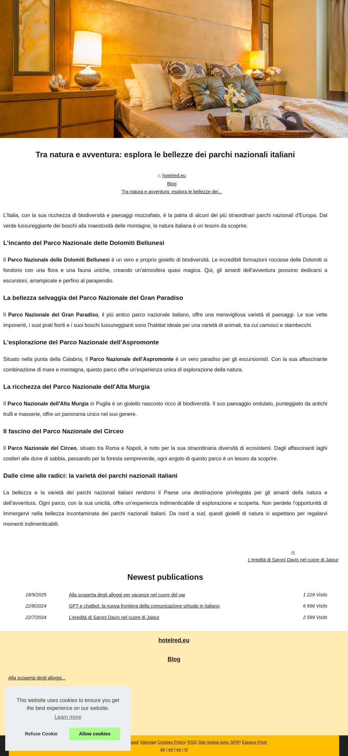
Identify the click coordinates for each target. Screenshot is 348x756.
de (162, 749)
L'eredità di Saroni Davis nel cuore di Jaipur (293, 559)
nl (186, 749)
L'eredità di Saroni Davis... (35, 707)
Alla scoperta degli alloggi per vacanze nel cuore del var (127, 595)
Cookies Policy (171, 742)
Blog (171, 183)
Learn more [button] (68, 717)
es (178, 749)
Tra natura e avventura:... (34, 721)
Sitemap (148, 742)
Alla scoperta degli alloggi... (36, 677)
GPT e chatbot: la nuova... (35, 692)
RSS (192, 742)
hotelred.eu (174, 175)
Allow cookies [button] (94, 733)
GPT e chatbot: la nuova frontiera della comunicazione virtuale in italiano (144, 606)
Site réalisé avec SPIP (219, 742)
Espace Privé (254, 742)
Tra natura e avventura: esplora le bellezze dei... (172, 191)
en (171, 749)
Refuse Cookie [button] (41, 733)
